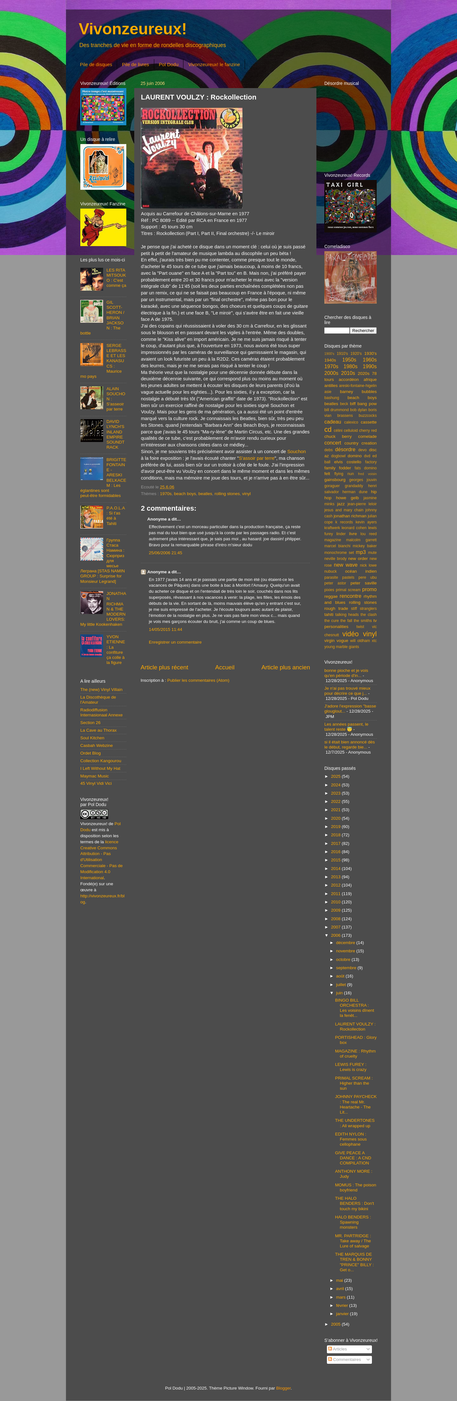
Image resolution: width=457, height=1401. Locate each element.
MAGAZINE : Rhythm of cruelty (355, 1054)
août (341, 976)
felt (327, 473)
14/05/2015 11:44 (165, 629)
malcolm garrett (361, 540)
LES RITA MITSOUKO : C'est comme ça (116, 278)
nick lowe (368, 565)
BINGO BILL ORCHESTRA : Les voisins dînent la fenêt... (354, 1008)
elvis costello (347, 461)
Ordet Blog (90, 753)
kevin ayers (366, 522)
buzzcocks (368, 415)
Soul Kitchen (92, 737)
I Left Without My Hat (100, 768)
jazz (341, 503)
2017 (336, 843)
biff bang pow (363, 403)
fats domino (365, 468)
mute (372, 552)
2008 (336, 918)
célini (338, 430)
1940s (330, 360)
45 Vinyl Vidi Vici (96, 783)
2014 (336, 868)
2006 (336, 935)
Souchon (296, 451)
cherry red (368, 430)
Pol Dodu (169, 64)
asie (327, 392)
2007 (336, 927)
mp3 (361, 552)
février (342, 1305)
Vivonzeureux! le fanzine (214, 64)
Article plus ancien (286, 667)
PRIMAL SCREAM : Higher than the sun (354, 1083)
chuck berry (338, 436)
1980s (350, 366)
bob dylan (358, 410)
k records (344, 522)
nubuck (330, 571)
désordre (345, 449)
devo (362, 450)
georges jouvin (363, 480)
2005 (336, 1324)
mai (340, 1280)
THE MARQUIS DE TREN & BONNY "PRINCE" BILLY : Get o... (354, 1262)
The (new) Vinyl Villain (101, 689)
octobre (344, 959)
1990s (370, 366)
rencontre (350, 596)
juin (340, 992)
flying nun (344, 474)
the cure (331, 620)
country (351, 443)
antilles (331, 385)
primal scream (348, 590)
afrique (370, 379)
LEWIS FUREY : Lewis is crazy (351, 1067)
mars (341, 1297)
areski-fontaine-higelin (358, 385)
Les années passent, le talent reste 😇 (346, 727)
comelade (367, 436)
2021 (336, 809)
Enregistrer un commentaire (175, 642)
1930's (370, 353)
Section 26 (90, 722)
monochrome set (339, 552)
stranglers (368, 608)
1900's (329, 353)
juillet (341, 984)
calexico (351, 422)
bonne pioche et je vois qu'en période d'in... (346, 673)
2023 (336, 793)
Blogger (283, 1388)
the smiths (363, 620)
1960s (370, 359)
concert (332, 442)
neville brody (335, 558)
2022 (336, 801)
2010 (336, 902)
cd (328, 429)
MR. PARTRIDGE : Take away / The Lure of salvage (353, 1240)
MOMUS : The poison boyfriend (355, 1187)
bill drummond (336, 410)
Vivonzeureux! (133, 29)
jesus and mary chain (343, 510)
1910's (342, 353)
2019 (336, 826)
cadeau (332, 421)
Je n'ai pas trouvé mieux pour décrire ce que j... (347, 691)
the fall (346, 620)
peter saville (363, 583)
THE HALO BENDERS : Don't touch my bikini (354, 1203)
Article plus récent (164, 667)
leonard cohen (354, 528)
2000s (331, 373)
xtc (374, 640)
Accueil (225, 667)
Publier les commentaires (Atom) (198, 680)
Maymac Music (94, 776)
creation (369, 443)
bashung (331, 398)
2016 (336, 851)
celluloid (351, 430)
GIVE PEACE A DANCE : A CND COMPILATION (353, 1157)
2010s (348, 373)
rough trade (336, 608)
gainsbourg (335, 479)
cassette (369, 422)
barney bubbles (358, 391)
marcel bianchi (337, 546)
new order (358, 558)
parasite (331, 577)
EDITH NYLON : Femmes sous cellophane (351, 1139)
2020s (363, 373)
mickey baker (365, 546)
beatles (205, 493)
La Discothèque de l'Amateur (98, 700)
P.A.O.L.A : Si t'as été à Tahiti (115, 516)
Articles (337, 1349)
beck (344, 404)
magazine (332, 540)
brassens (345, 415)
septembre (347, 967)
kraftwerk (332, 528)
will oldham (360, 640)
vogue (342, 640)
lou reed (369, 534)
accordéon (349, 379)
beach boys (185, 493)
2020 (336, 818)
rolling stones (227, 493)
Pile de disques (96, 64)
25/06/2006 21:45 (165, 552)
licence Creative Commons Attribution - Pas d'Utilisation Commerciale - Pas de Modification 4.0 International (101, 859)
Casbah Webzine (96, 745)
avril (340, 1288)
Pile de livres (135, 64)
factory (371, 462)
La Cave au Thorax (98, 730)
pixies (329, 590)
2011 (336, 893)
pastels (348, 577)
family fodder (337, 468)
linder (341, 534)
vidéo (350, 634)
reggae (331, 596)
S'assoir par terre (257, 458)
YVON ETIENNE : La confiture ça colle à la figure (115, 649)
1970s (166, 493)
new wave (346, 565)
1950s (349, 359)
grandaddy (354, 486)
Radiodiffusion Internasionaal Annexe (101, 712)
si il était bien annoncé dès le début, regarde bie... (349, 744)
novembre (346, 951)
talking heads (347, 614)
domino (355, 455)
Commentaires (344, 1359)
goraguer (332, 486)
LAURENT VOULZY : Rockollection (355, 1027)
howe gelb (347, 497)
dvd (367, 456)
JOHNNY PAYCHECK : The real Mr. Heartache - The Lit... (356, 1104)
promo (369, 589)
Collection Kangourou (100, 760)
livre (353, 533)
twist (360, 627)
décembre (346, 942)
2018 (336, 834)
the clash (369, 614)
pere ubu (368, 577)
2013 (336, 876)
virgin (329, 640)
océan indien (361, 571)
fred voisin (367, 474)
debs (328, 450)
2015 (336, 860)
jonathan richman (350, 516)
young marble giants (341, 647)
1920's (355, 353)
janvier (343, 1313)
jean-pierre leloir (362, 504)
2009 (336, 910)
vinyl (246, 493)
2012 (336, 885)
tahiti (329, 614)
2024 (336, 785)
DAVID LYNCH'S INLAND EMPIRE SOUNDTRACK (115, 434)
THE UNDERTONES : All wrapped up (355, 1123)
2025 (336, 776)
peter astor (335, 583)
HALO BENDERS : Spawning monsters (353, 1222)
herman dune (355, 492)
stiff (354, 608)
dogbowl (338, 456)
